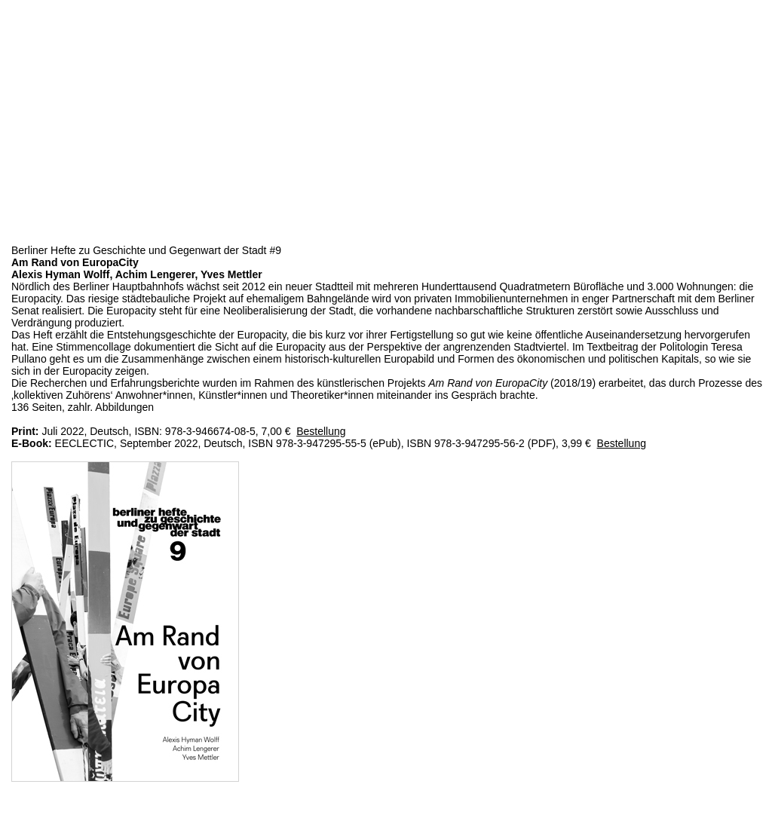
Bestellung (320, 431)
